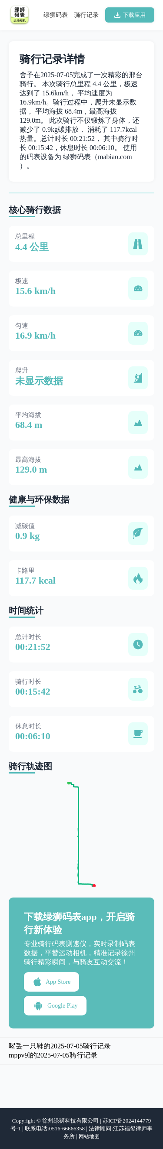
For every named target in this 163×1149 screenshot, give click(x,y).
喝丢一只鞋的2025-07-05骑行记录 (60, 1046)
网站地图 (89, 1136)
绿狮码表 (55, 15)
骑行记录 (86, 15)
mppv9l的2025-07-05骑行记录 (53, 1055)
